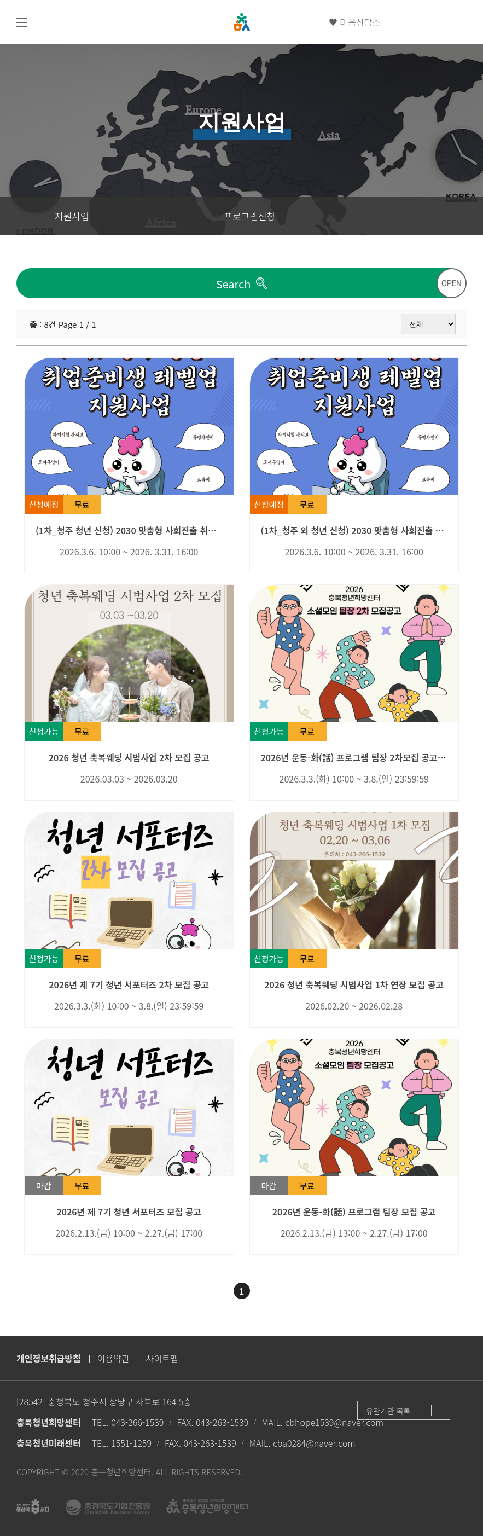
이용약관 (113, 1358)
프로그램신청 (249, 216)
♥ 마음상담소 (354, 21)
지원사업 (72, 216)
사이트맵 (162, 1358)
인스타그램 (431, 21)
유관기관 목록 (388, 1410)
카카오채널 (412, 21)
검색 (458, 21)
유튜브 (393, 21)
